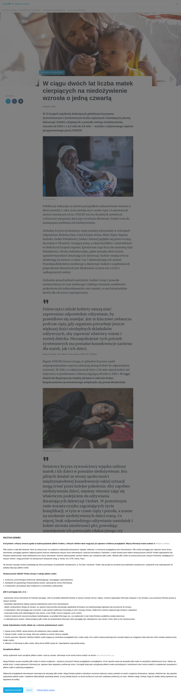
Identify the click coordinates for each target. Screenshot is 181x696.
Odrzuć (29, 690)
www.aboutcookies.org (105, 655)
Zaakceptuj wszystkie (13, 690)
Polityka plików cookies (46, 690)
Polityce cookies (162, 544)
